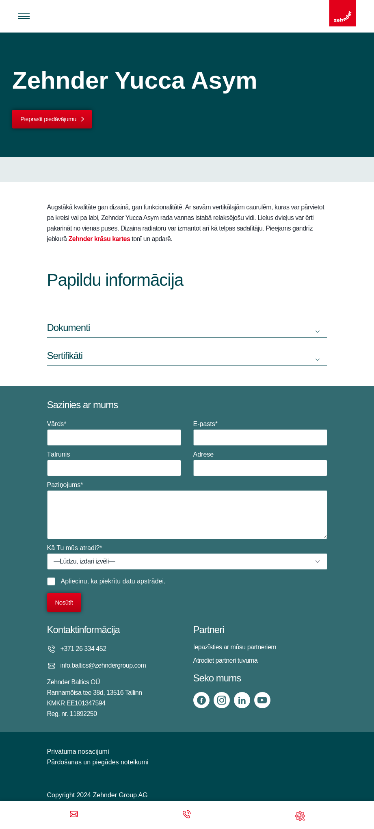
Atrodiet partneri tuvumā (225, 660)
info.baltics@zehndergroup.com (103, 665)
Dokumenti (68, 327)
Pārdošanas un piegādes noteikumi (98, 762)
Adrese (260, 463)
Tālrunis (114, 463)
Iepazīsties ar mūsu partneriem (235, 647)
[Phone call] (187, 815)
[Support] (300, 815)
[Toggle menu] (24, 16)
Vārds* (114, 433)
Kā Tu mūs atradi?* (187, 557)
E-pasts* (260, 433)
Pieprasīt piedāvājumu (48, 118)
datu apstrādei (143, 581)
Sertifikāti (65, 355)
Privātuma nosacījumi (78, 751)
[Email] (74, 815)
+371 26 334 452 (83, 648)
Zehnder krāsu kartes (99, 238)
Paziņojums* (187, 510)
